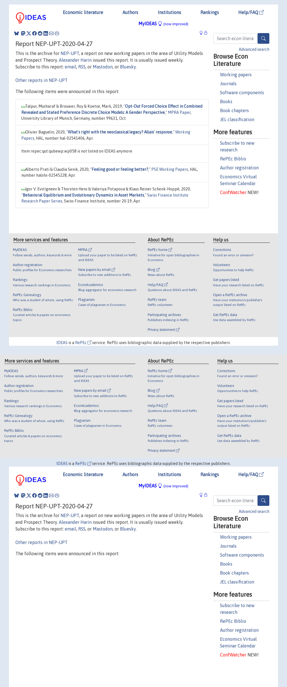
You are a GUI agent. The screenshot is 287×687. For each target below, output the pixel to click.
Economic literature (83, 12)
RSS (81, 66)
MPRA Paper (179, 112)
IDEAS (62, 342)
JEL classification (237, 119)
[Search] (263, 38)
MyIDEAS (163, 23)
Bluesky (128, 66)
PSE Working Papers (169, 169)
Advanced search (254, 49)
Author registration (239, 167)
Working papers (236, 74)
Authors (130, 12)
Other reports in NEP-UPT (41, 80)
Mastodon (103, 66)
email (70, 66)
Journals (228, 83)
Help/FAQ (251, 12)
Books (226, 101)
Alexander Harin (75, 60)
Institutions (169, 12)
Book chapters (234, 110)
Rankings (209, 12)
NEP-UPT (70, 53)
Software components (242, 92)
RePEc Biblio (233, 158)
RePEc (83, 342)
